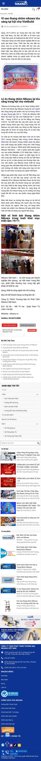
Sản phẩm (4, 9)
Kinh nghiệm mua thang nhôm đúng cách (15, 368)
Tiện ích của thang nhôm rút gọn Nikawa (15, 371)
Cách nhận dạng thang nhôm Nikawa (27, 578)
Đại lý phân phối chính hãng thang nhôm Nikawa (26, 548)
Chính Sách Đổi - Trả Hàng (10, 712)
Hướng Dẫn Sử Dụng (10, 402)
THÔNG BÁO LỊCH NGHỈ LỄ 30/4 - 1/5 (28, 480)
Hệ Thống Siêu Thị (10, 432)
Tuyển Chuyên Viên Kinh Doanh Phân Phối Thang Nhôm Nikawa (18, 365)
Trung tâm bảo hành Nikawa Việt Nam (14, 347)
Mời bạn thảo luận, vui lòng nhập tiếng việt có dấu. (13, 332)
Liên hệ (4, 688)
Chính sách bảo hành (9, 708)
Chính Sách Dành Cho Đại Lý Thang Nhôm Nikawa (27, 566)
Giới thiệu (5, 676)
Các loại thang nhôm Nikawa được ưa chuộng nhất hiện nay (27, 602)
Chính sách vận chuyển (9, 716)
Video (4, 394)
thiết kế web (30, 756)
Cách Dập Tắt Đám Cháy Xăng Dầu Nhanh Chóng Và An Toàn (27, 492)
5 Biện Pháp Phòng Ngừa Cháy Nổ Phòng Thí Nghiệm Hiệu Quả (28, 454)
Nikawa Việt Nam (11, 741)
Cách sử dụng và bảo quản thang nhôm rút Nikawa (19, 344)
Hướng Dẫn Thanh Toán (10, 704)
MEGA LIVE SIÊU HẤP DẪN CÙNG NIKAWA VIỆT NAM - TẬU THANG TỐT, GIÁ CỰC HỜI (28, 505)
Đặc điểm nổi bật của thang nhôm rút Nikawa (27, 536)
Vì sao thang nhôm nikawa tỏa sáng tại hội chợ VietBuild (28, 590)
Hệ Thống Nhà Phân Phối (12, 436)
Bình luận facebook (27, 325)
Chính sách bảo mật (8, 724)
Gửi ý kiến (32, 330)
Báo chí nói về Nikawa (9, 419)
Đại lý (3, 424)
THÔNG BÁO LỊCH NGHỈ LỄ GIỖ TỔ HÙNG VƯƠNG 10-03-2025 (28, 466)
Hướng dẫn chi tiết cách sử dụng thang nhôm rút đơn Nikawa (19, 351)
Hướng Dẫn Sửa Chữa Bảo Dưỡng (15, 411)
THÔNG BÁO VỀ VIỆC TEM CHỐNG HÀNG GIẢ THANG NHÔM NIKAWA (17, 378)
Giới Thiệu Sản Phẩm (10, 398)
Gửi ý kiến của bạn (9, 325)
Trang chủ (3, 13)
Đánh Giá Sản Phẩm (10, 406)
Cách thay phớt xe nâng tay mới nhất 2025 (28, 519)
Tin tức (10, 13)
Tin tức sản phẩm (7, 415)
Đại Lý (4, 684)
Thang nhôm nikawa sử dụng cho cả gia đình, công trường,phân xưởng (19, 360)
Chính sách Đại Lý (8, 720)
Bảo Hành (5, 680)
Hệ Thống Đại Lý (9, 428)
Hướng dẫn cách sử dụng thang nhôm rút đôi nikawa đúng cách (19, 356)
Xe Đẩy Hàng (21, 751)
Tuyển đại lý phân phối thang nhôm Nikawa (16, 374)
